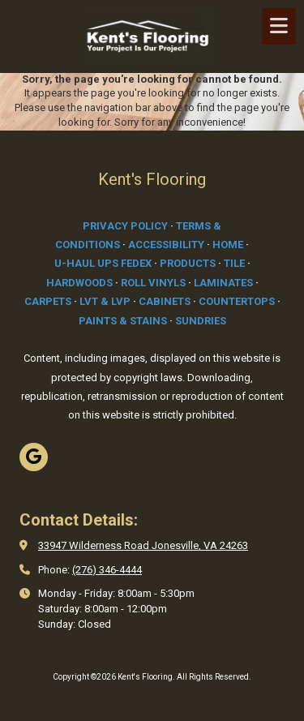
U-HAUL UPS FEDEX (103, 263)
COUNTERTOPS (237, 301)
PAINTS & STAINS (123, 321)
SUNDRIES (200, 321)
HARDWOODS (79, 283)
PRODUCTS (188, 263)
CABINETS (165, 301)
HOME (227, 244)
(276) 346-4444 (107, 570)
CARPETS (47, 301)
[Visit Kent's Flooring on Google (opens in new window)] (33, 457)
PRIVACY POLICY (125, 226)
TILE (234, 263)
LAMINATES (223, 283)
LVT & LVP (105, 301)
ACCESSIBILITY (166, 244)
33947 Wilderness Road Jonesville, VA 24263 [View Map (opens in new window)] (143, 545)
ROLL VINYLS (153, 283)
